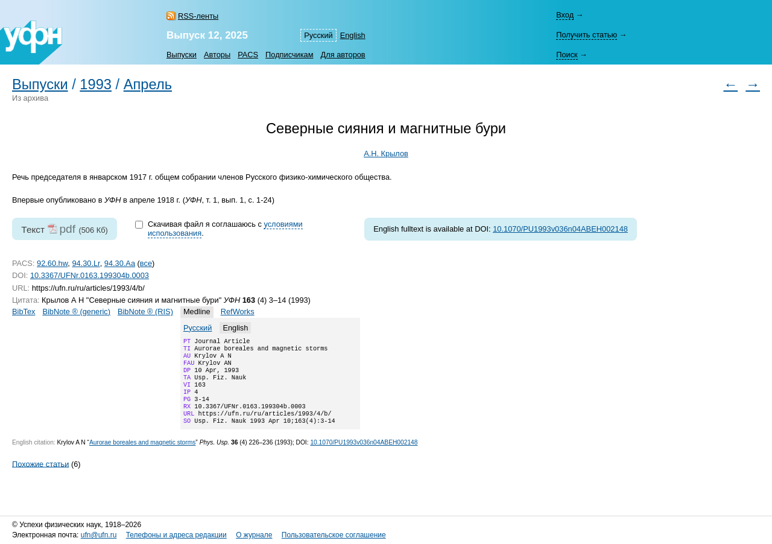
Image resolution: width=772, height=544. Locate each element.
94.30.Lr (86, 263)
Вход (565, 14)
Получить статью (586, 34)
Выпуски (181, 54)
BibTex (23, 311)
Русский (318, 35)
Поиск (566, 54)
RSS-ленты (198, 16)
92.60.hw (52, 263)
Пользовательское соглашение (334, 535)
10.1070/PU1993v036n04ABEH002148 (560, 228)
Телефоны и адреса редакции (176, 535)
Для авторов (343, 54)
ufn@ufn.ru (99, 535)
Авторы (217, 54)
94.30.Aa (119, 263)
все (146, 263)
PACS (248, 54)
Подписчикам (289, 54)
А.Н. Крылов (386, 153)
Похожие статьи (40, 477)
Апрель (148, 84)
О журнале (254, 535)
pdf (67, 229)
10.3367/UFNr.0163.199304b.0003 (89, 275)
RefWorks (238, 311)
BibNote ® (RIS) (145, 311)
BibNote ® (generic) (76, 311)
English (352, 35)
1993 (96, 84)
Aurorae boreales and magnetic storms (142, 457)
